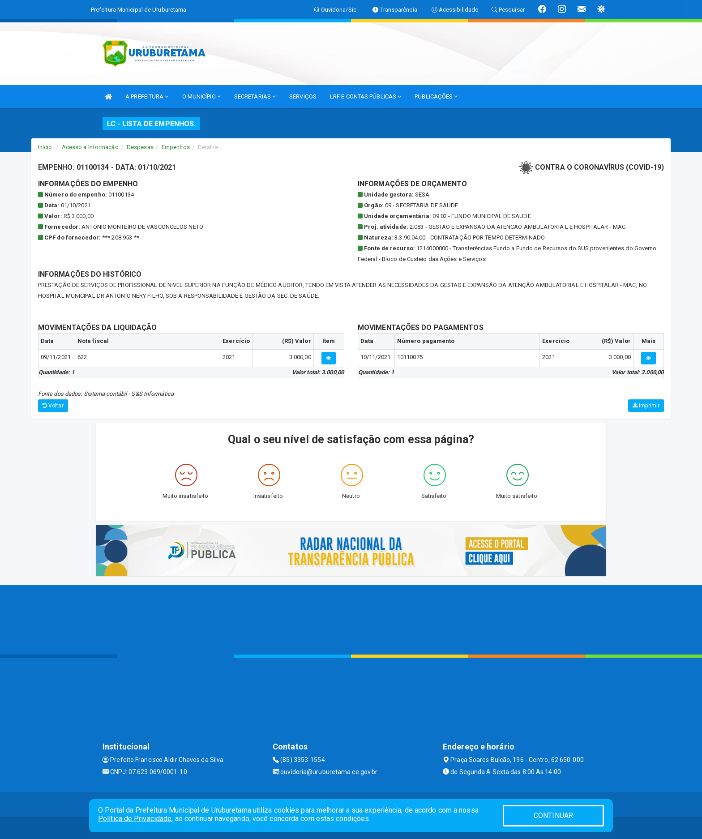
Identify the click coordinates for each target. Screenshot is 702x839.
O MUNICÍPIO (201, 96)
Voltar (53, 405)
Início (45, 147)
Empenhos (176, 147)
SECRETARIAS (255, 96)
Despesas (140, 147)
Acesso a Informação (90, 147)
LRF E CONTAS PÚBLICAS (365, 96)
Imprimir (646, 405)
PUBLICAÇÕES (436, 96)
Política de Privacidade (134, 818)
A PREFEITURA (146, 96)
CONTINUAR (553, 815)
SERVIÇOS (303, 96)
